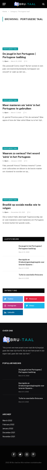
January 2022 (8, 429)
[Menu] (4, 4)
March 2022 (7, 421)
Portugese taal (10, 49)
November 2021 (9, 437)
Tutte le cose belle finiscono (31, 275)
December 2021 (9, 433)
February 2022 (8, 425)
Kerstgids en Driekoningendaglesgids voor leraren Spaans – (31, 262)
